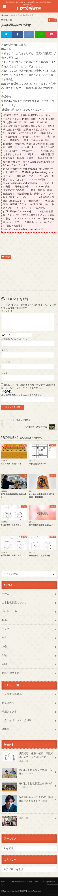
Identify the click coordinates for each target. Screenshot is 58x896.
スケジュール (9, 611)
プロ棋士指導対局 (12, 693)
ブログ (7, 257)
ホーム (5, 593)
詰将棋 (5, 729)
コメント (7, 311)
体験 (4, 655)
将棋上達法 (8, 702)
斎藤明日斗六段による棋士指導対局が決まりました (27, 800)
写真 (4, 637)
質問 (4, 664)
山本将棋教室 (29, 8)
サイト (4, 373)
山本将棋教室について (14, 602)
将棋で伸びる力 (10, 672)
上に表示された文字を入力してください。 (21, 394)
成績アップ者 (9, 711)
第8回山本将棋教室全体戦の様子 (27, 786)
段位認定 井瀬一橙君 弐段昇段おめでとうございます (27, 757)
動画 (4, 619)
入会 (4, 646)
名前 (4, 350)
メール (5, 362)
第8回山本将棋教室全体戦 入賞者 (27, 773)
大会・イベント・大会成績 (17, 720)
